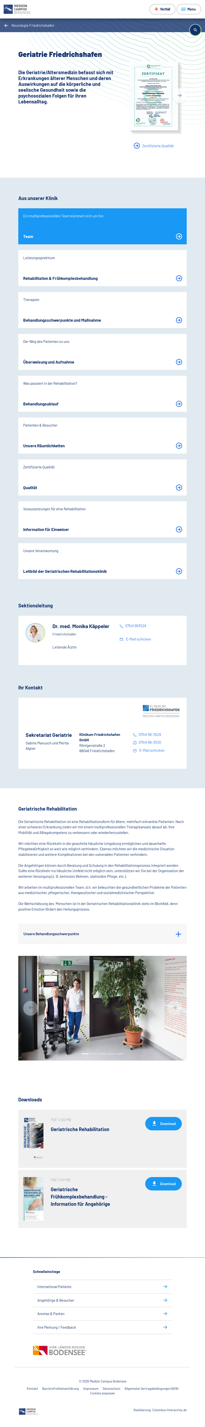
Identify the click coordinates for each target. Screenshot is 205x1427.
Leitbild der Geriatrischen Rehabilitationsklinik (65, 571)
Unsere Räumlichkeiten (44, 445)
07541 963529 (135, 625)
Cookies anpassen (102, 1393)
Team (28, 236)
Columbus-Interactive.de (169, 1410)
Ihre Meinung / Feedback (56, 1327)
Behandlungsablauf (41, 403)
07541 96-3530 (150, 742)
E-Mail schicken (138, 639)
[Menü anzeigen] (188, 9)
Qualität (30, 487)
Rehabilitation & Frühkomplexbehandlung (60, 278)
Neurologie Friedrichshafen (32, 25)
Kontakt (32, 1388)
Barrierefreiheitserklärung (60, 1388)
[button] (195, 30)
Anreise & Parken (50, 1313)
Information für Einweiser (46, 529)
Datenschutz (111, 1388)
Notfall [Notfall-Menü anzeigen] (165, 9)
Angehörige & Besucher (55, 1300)
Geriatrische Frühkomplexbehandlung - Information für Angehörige (80, 1196)
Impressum (91, 1388)
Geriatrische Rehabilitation (80, 1129)
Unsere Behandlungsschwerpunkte (51, 934)
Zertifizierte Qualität (158, 146)
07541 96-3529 (150, 734)
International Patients (54, 1286)
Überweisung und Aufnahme (48, 361)
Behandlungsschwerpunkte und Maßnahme (62, 320)
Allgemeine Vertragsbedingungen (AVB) (151, 1388)
